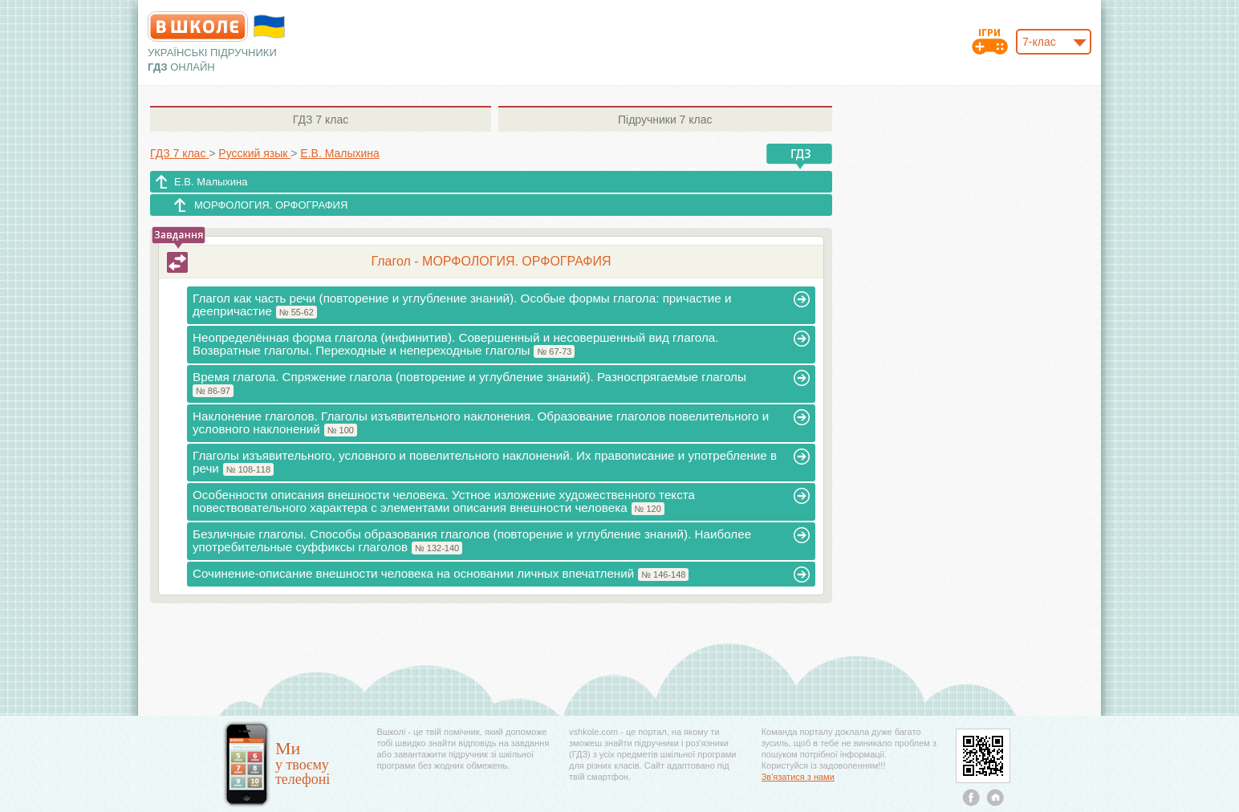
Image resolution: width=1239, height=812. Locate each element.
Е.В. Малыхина (210, 182)
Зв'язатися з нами (798, 777)
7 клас (320, 119)
